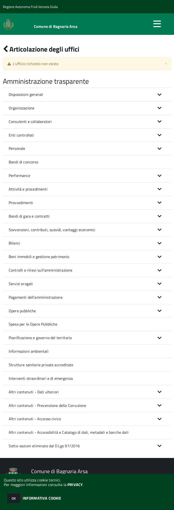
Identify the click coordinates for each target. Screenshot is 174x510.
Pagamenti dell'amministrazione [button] (36, 297)
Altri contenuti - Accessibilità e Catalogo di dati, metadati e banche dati (69, 432)
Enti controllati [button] (21, 135)
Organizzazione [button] (21, 108)
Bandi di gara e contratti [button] (29, 216)
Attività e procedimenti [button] (28, 189)
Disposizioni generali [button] (26, 94)
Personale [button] (17, 148)
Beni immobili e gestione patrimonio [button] (39, 256)
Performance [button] (19, 175)
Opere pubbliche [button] (22, 311)
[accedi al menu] (157, 24)
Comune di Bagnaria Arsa (55, 26)
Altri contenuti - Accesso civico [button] (35, 419)
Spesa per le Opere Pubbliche (33, 324)
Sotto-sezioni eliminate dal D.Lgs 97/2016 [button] (44, 446)
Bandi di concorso (23, 162)
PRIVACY (75, 484)
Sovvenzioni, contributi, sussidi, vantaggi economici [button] (52, 230)
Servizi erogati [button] (21, 284)
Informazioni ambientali (29, 351)
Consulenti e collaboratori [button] (30, 121)
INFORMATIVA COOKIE (42, 498)
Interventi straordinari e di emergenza (41, 378)
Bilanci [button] (14, 243)
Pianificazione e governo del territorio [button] (40, 338)
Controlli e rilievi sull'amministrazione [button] (40, 270)
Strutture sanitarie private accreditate (41, 365)
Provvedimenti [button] (21, 203)
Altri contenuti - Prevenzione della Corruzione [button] (47, 405)
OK (14, 498)
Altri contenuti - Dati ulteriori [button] (34, 392)
